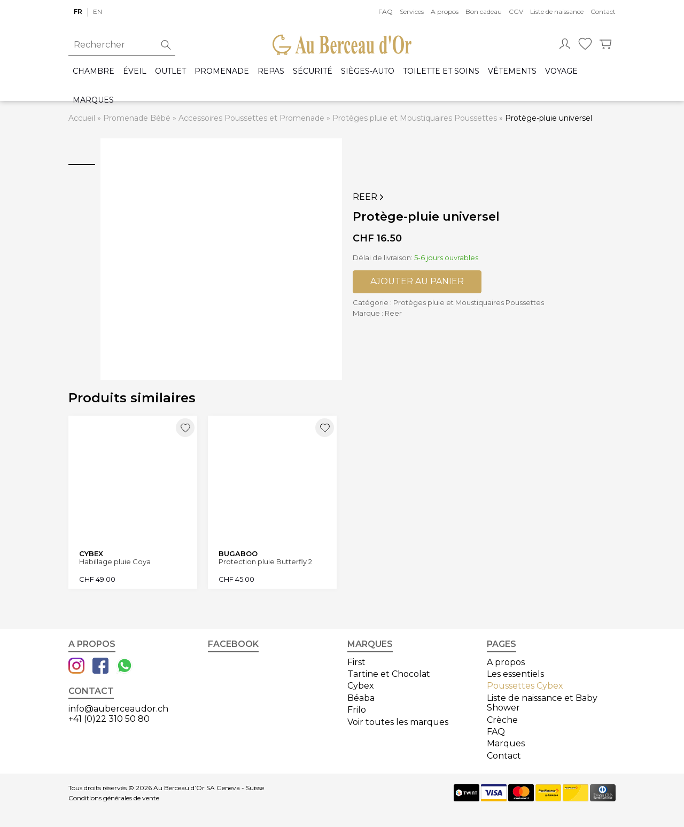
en (97, 11)
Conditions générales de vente (113, 798)
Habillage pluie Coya (115, 562)
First (356, 662)
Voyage (561, 71)
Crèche (502, 720)
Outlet (170, 71)
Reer (369, 197)
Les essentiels (515, 674)
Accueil (81, 118)
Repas (271, 71)
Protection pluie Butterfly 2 (265, 562)
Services (412, 11)
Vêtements (512, 71)
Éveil (134, 71)
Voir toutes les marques (397, 722)
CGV (516, 11)
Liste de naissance (557, 11)
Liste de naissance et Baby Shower (542, 703)
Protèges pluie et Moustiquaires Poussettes (414, 118)
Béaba (361, 698)
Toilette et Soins (441, 71)
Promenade (222, 71)
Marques (93, 100)
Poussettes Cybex (525, 686)
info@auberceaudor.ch (118, 709)
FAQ (385, 11)
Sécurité (312, 71)
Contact (603, 11)
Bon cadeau (483, 11)
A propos (444, 11)
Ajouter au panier (417, 281)
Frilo (356, 710)
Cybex (360, 686)
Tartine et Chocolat (388, 674)
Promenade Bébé (136, 118)
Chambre (93, 71)
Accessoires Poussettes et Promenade (251, 118)
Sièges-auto (367, 71)
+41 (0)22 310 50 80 (109, 719)
